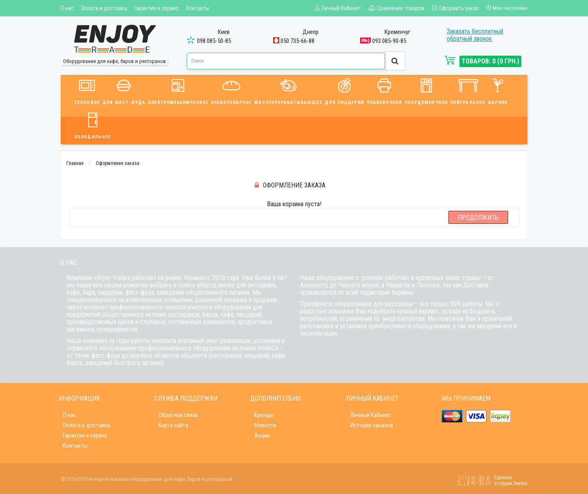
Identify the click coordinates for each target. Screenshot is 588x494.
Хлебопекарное (231, 90)
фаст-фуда (139, 292)
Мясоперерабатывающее (288, 90)
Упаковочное (384, 90)
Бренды (264, 415)
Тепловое (87, 90)
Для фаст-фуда (123, 90)
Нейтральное (467, 90)
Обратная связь (178, 415)
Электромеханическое (178, 90)
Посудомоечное (426, 90)
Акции (262, 435)
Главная (75, 163)
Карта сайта (173, 425)
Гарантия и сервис (156, 8)
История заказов (371, 425)
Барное (498, 90)
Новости (265, 425)
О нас (67, 8)
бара (89, 292)
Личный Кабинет (370, 415)
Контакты (197, 8)
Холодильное (93, 125)
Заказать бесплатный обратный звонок (475, 35)
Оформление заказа (117, 163)
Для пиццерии (344, 90)
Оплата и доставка (104, 8)
